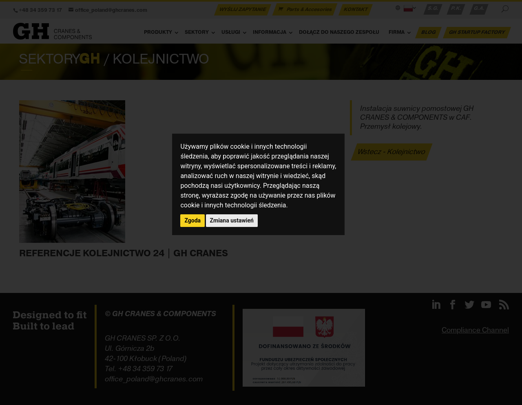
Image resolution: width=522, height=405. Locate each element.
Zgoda (192, 220)
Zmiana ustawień (232, 220)
